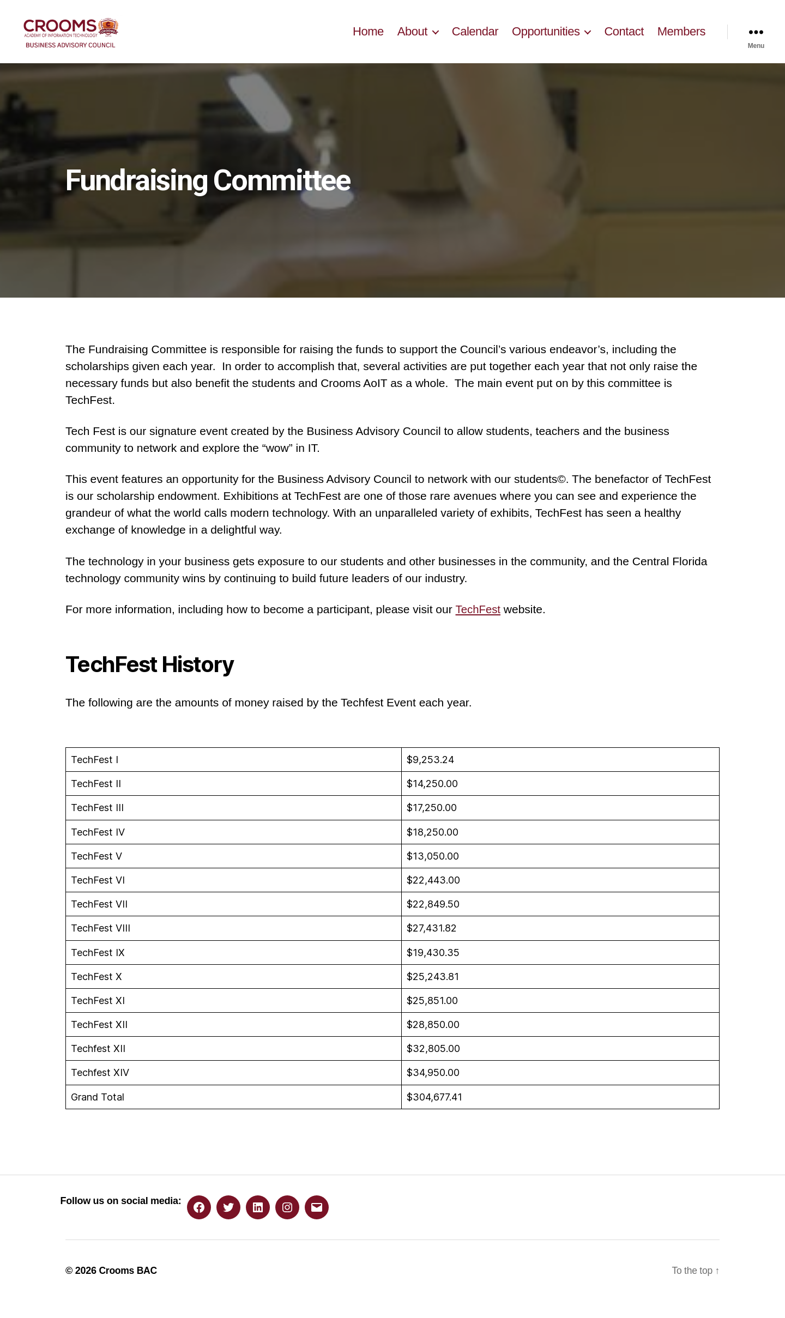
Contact (623, 39)
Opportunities (545, 39)
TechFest (478, 625)
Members (681, 39)
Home (368, 39)
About (412, 39)
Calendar (475, 39)
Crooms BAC (128, 1286)
